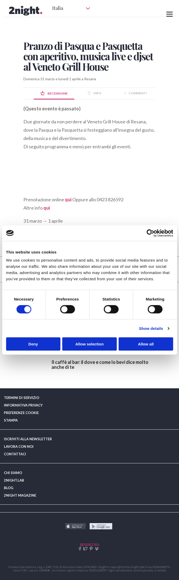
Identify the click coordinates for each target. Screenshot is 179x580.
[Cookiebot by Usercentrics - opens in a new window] (150, 233)
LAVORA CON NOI (19, 446)
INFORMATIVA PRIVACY (23, 405)
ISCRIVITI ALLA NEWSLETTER (28, 439)
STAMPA (11, 420)
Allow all (146, 344)
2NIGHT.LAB (14, 480)
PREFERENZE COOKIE (21, 413)
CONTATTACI (15, 454)
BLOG (8, 488)
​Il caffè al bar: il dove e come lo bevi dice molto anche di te (99, 364)
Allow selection (89, 344)
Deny (33, 344)
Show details (151, 328)
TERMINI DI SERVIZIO (21, 398)
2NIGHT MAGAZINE (20, 495)
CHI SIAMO (13, 473)
